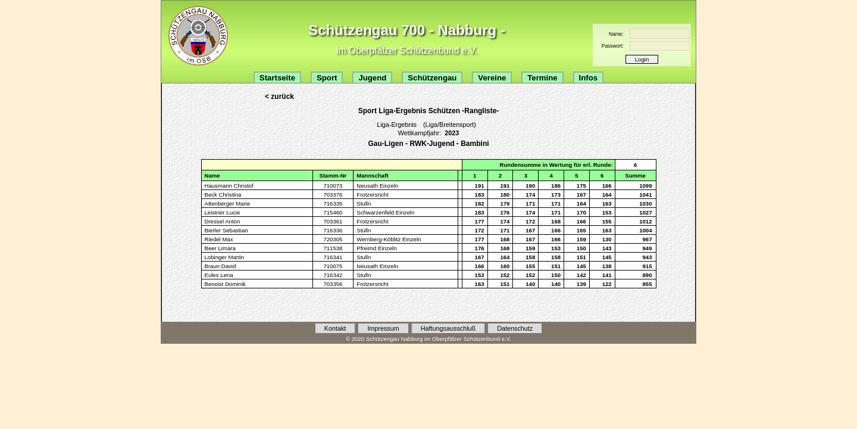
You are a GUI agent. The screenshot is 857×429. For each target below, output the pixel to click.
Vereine (492, 77)
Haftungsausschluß (448, 328)
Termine (542, 77)
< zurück (279, 96)
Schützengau (432, 77)
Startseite (277, 77)
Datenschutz (515, 328)
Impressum (383, 328)
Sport (327, 77)
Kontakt (335, 328)
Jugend (372, 77)
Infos (588, 77)
